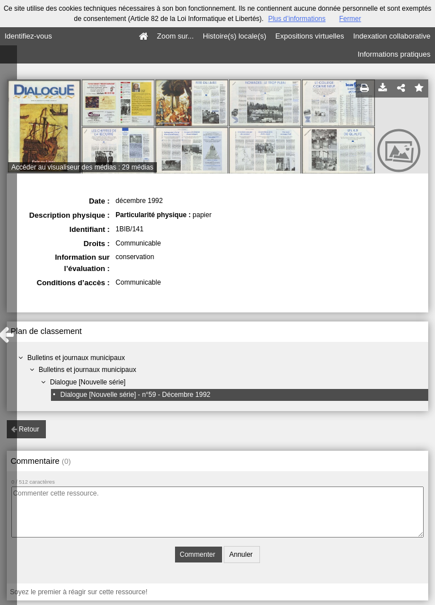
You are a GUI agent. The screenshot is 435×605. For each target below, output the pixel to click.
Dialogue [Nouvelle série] (87, 382)
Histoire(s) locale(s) (234, 36)
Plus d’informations (296, 19)
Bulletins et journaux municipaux (76, 358)
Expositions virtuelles (309, 36)
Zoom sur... (175, 36)
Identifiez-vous (28, 36)
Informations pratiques (393, 54)
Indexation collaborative (391, 36)
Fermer (350, 19)
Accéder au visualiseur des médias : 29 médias (82, 167)
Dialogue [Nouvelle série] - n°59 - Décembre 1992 (136, 395)
